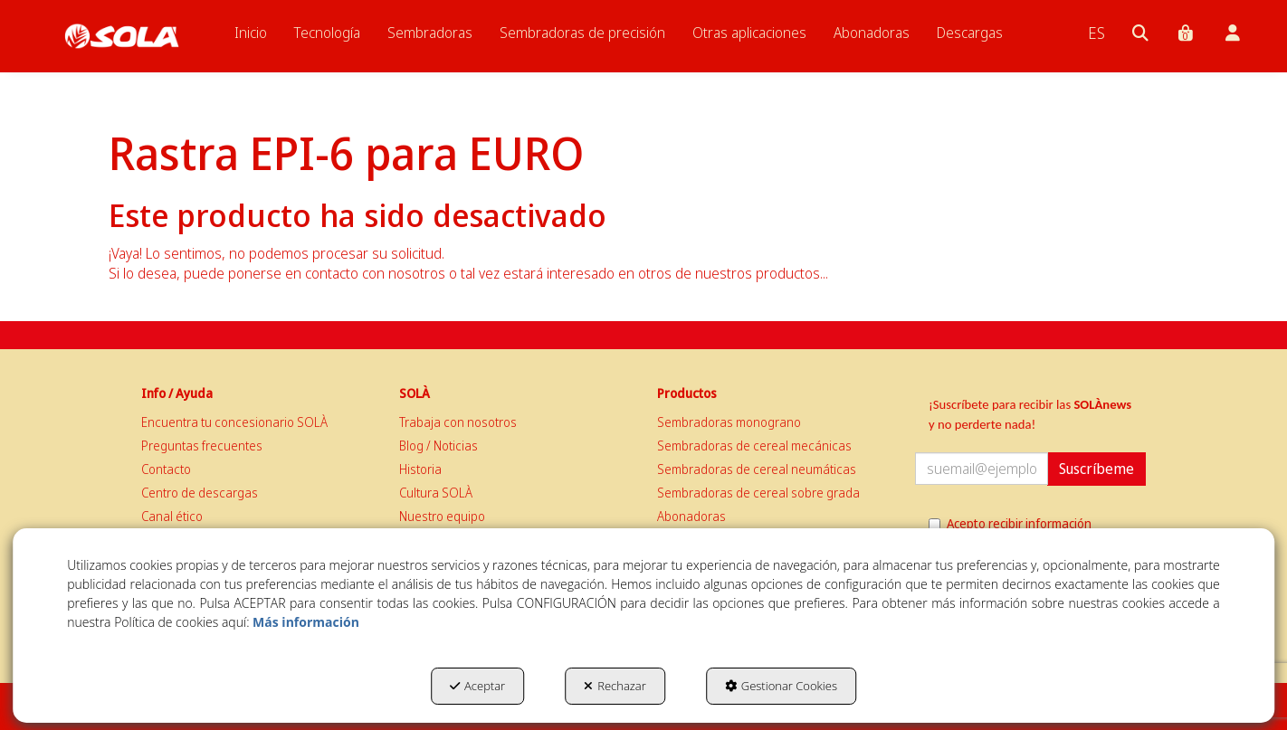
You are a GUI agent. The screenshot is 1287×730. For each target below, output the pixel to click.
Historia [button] (420, 469)
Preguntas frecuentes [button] (201, 445)
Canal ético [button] (172, 516)
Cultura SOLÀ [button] (435, 492)
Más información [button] (306, 621)
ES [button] (1096, 32)
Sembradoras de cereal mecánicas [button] (754, 445)
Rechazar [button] (615, 686)
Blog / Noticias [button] (438, 445)
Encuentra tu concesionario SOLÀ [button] (234, 422)
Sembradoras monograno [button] (729, 422)
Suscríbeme (1096, 469)
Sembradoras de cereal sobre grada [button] (758, 492)
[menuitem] (251, 32)
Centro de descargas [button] (199, 492)
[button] (121, 36)
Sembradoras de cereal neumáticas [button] (756, 469)
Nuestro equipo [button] (442, 516)
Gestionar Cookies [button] (781, 686)
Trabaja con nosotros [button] (458, 422)
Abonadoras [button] (691, 516)
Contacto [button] (166, 469)
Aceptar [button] (477, 686)
